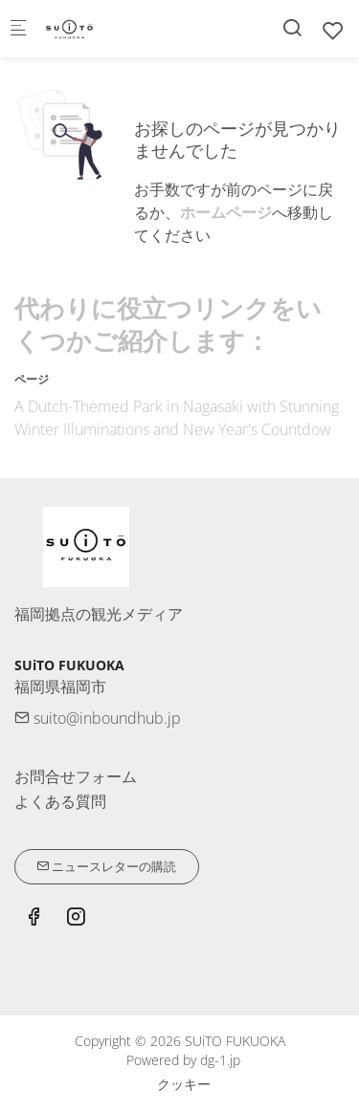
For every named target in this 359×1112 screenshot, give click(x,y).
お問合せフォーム (75, 776)
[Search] (292, 27)
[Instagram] (75, 919)
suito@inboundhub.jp (97, 718)
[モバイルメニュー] (18, 29)
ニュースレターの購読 (106, 866)
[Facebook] (33, 919)
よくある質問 (60, 801)
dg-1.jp (220, 1060)
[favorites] (333, 30)
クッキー (184, 1084)
